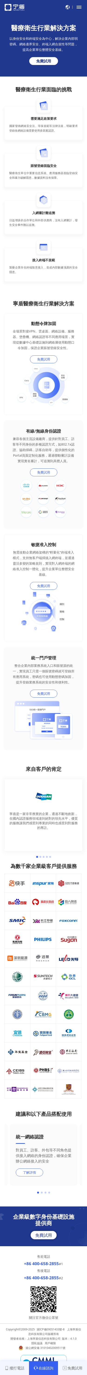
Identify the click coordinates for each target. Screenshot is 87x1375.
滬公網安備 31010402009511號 (46, 1348)
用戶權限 (50, 1343)
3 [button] (44, 857)
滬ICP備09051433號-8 (51, 1329)
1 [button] (37, 857)
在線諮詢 (43, 1368)
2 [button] (40, 857)
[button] (38, 1193)
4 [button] (47, 857)
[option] (43, 810)
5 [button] (50, 857)
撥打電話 (14, 1368)
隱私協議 (36, 1343)
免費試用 (43, 61)
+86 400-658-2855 (41, 1263)
